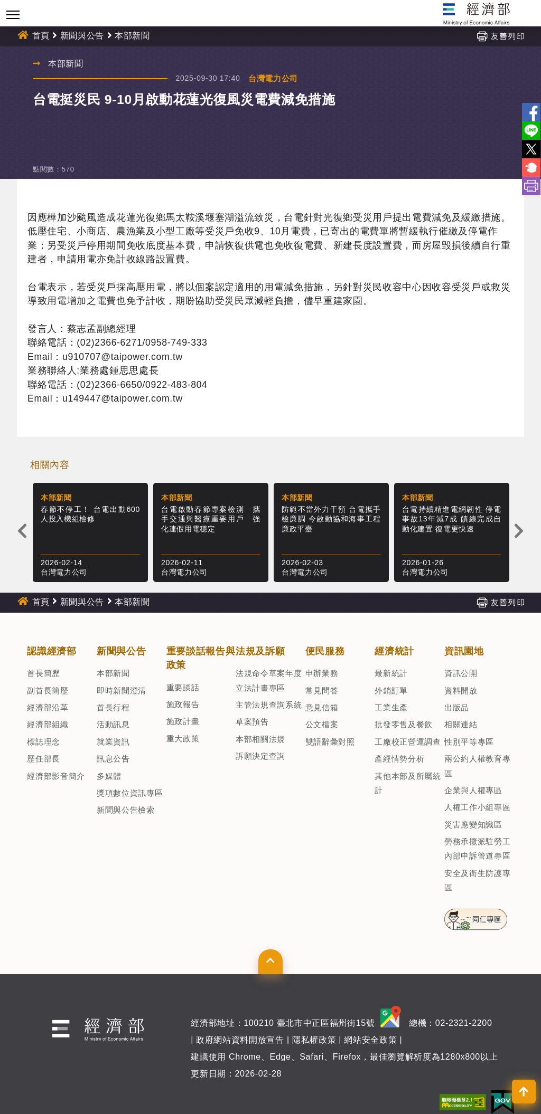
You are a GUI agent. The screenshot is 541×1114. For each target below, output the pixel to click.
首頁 (41, 35)
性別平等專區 (469, 741)
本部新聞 (132, 35)
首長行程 (113, 707)
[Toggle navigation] (13, 14)
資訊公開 (461, 673)
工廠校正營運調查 (408, 741)
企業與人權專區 (473, 790)
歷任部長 (43, 758)
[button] (270, 961)
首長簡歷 (43, 673)
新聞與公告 (82, 35)
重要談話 (183, 687)
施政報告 (183, 704)
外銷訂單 (391, 690)
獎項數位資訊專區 (130, 792)
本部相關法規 (260, 739)
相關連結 (461, 724)
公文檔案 (322, 724)
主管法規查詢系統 (269, 704)
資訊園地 (464, 651)
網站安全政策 (370, 1039)
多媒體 (109, 776)
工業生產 (391, 707)
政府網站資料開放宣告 (240, 1039)
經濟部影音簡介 (56, 776)
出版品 (456, 707)
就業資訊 (113, 741)
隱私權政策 (314, 1039)
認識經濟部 (51, 651)
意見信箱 (322, 707)
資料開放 (461, 690)
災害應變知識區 (473, 824)
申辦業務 (322, 673)
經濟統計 (394, 651)
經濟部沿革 (47, 707)
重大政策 (183, 738)
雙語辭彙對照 (330, 741)
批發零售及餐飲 (404, 724)
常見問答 (322, 690)
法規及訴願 (260, 651)
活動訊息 (113, 724)
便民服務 (325, 651)
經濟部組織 (47, 724)
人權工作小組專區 (477, 807)
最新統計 (391, 673)
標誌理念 (43, 741)
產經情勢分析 (399, 758)
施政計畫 (183, 721)
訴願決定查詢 (260, 755)
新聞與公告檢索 (126, 809)
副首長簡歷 (47, 690)
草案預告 (252, 721)
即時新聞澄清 (121, 690)
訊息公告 (113, 758)
